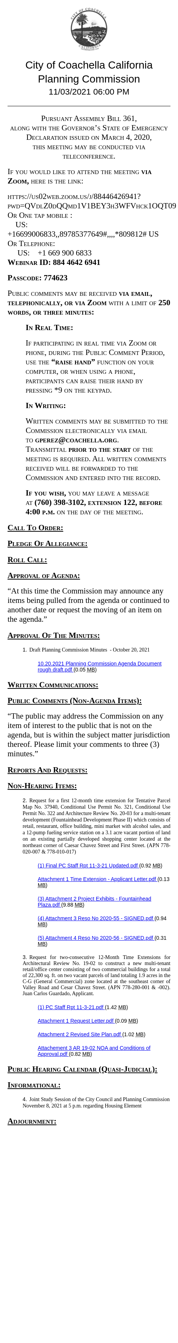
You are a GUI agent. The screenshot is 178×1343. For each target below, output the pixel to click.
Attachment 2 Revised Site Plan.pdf (80, 1034)
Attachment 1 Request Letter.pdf (76, 1021)
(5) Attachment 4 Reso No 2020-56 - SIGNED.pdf (96, 938)
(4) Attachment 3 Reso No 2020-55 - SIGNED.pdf (96, 918)
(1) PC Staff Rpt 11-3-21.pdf (71, 1007)
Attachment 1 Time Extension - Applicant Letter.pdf (98, 879)
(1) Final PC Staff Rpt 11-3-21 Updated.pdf (88, 866)
